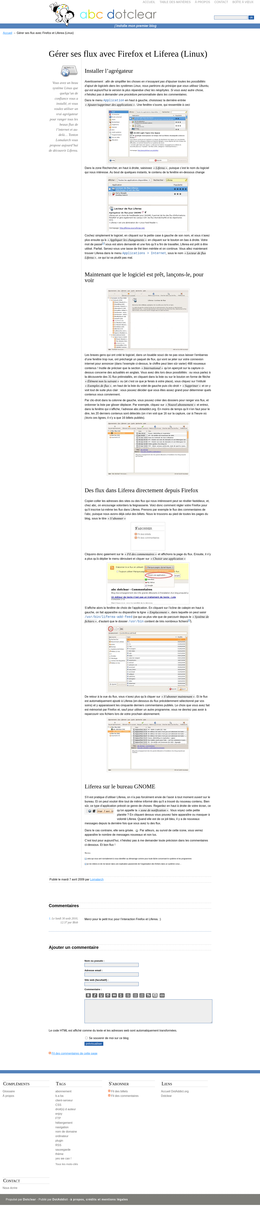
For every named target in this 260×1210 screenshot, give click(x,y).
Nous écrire (10, 1192)
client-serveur (64, 1105)
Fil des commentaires (124, 1100)
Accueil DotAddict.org (175, 1096)
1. (50, 918)
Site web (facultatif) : (96, 980)
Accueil (149, 2)
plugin (59, 1145)
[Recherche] (231, 17)
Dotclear (166, 1100)
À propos (202, 2)
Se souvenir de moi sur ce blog (109, 1043)
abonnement (63, 1096)
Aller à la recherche (57, 1)
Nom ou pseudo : (94, 960)
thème (59, 1159)
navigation (62, 1132)
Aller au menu (34, 1)
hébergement (63, 1127)
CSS (58, 1109)
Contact (221, 2)
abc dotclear (130, 6)
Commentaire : (93, 989)
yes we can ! (63, 1163)
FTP (58, 1123)
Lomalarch (97, 879)
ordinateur (61, 1141)
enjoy (58, 1118)
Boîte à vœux (243, 2)
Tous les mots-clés (66, 1169)
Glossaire (9, 1096)
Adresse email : (93, 970)
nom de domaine (66, 1136)
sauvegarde (63, 1154)
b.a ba (59, 1100)
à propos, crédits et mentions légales (99, 1204)
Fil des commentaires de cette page (74, 1058)
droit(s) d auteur (65, 1114)
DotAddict (60, 1204)
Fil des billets (119, 1096)
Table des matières (175, 2)
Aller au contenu (12, 1)
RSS (58, 1150)
